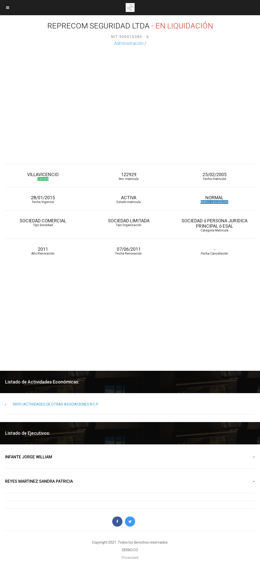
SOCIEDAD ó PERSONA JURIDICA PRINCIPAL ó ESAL (214, 225)
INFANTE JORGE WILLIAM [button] (130, 457)
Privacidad (130, 558)
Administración (128, 43)
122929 (129, 176)
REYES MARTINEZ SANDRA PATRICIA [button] (130, 481)
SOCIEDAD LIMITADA (129, 222)
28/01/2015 (43, 199)
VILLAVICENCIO (43, 176)
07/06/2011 (129, 250)
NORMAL (214, 199)
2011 (43, 250)
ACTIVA (129, 199)
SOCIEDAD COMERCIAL (43, 222)
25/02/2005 (214, 176)
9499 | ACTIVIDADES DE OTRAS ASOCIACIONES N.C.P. (52, 404)
